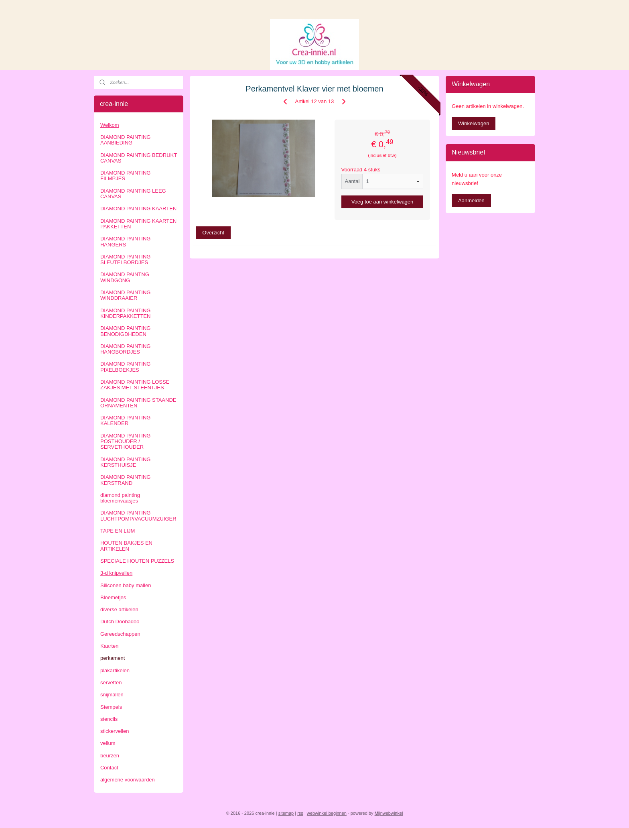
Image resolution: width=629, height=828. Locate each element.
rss (300, 813)
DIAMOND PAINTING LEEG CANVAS (133, 193)
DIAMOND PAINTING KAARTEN (138, 208)
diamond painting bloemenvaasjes (120, 498)
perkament (112, 658)
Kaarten (109, 646)
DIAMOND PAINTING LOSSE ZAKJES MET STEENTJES (134, 385)
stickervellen (114, 731)
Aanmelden (471, 200)
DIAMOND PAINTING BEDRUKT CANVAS (138, 158)
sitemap (286, 813)
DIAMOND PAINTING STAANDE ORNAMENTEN (138, 403)
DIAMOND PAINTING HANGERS (125, 241)
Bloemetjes (113, 597)
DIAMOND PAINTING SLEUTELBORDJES (125, 259)
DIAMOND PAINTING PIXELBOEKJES (125, 366)
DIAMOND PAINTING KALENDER (125, 420)
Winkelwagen (473, 123)
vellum (108, 743)
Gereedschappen (120, 634)
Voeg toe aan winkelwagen (382, 202)
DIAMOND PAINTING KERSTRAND (125, 480)
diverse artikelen (119, 609)
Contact (109, 768)
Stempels (111, 707)
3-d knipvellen (116, 573)
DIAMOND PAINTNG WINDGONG (124, 277)
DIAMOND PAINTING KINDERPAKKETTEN (125, 313)
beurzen (109, 756)
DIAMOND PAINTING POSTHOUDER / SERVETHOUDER (125, 441)
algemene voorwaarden (127, 780)
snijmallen (112, 695)
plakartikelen (115, 670)
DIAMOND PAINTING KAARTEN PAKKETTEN (138, 224)
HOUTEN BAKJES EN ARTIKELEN (126, 545)
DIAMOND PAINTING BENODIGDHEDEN (125, 331)
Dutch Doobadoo (120, 621)
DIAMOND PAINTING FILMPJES (125, 175)
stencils (109, 719)
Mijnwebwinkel (389, 813)
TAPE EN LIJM (117, 531)
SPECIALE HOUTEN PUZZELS (137, 561)
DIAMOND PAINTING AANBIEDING (125, 140)
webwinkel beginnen (327, 813)
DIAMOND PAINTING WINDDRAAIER (125, 295)
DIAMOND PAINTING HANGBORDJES (125, 349)
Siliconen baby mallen (125, 585)
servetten (111, 682)
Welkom (109, 125)
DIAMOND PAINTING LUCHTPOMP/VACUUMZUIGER (138, 515)
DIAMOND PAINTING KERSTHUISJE (125, 462)
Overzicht (213, 233)
